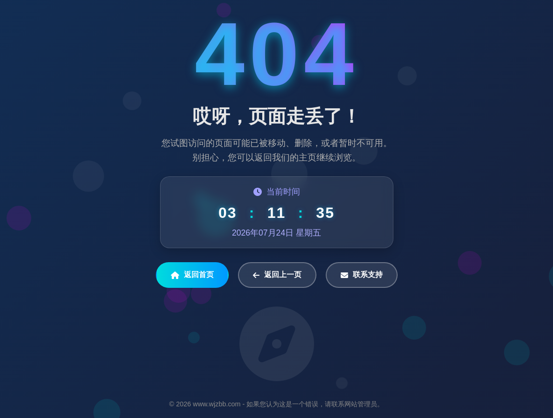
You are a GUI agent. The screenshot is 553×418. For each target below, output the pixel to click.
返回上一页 (277, 275)
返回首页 (192, 275)
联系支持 (362, 275)
